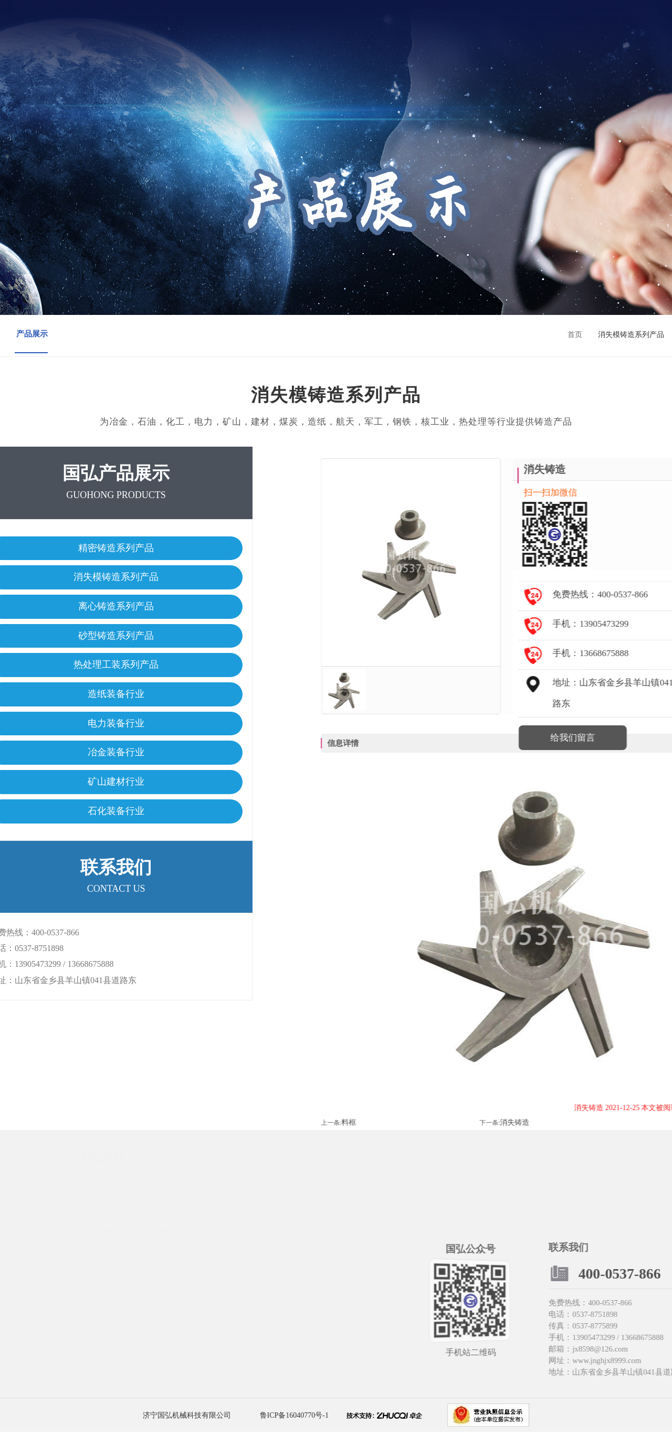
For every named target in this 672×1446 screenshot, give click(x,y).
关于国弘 (215, 40)
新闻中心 (296, 40)
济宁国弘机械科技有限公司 (187, 1429)
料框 (548, 1136)
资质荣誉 (377, 40)
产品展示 (256, 40)
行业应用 (337, 40)
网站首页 (174, 40)
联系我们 (459, 40)
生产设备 (418, 40)
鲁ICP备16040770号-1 (293, 1429)
